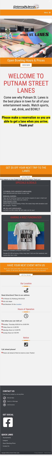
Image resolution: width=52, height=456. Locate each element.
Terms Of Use (47, 452)
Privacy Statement (38, 452)
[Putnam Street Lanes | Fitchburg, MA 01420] (26, 6)
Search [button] (49, 1)
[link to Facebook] (8, 425)
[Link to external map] (26, 370)
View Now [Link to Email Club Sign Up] (26, 65)
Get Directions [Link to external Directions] (11, 405)
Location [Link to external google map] (19, 304)
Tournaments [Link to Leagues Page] (7, 437)
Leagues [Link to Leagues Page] (5, 440)
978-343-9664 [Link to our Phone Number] (10, 398)
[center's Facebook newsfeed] (26, 147)
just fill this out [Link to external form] (26, 177)
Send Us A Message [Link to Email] (12, 401)
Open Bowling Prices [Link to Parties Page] (9, 443)
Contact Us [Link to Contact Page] (6, 446)
